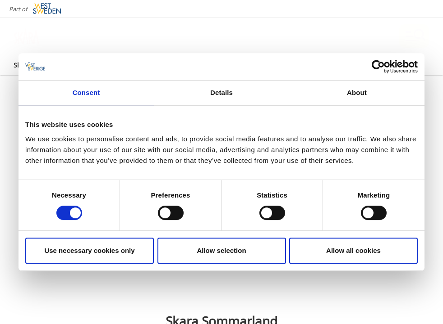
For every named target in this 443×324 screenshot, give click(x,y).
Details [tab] (221, 92)
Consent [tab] (86, 92)
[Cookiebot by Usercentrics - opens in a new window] (378, 66)
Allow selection (221, 250)
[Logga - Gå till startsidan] (45, 36)
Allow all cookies (353, 250)
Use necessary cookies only (89, 250)
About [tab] (357, 92)
